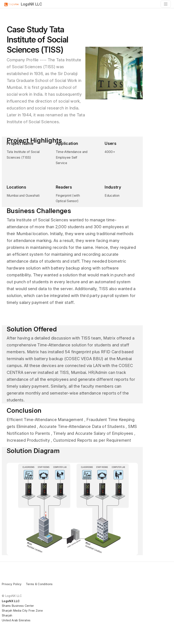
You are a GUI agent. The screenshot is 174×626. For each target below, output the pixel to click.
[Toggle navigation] (166, 4)
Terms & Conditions (39, 584)
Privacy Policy (11, 584)
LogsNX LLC (22, 4)
